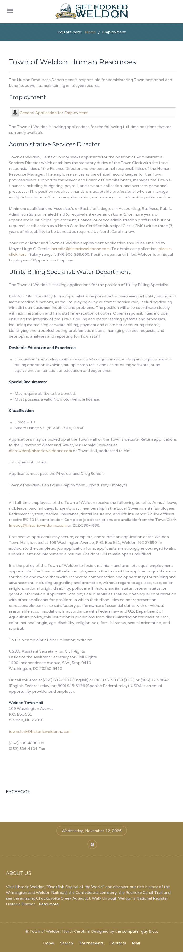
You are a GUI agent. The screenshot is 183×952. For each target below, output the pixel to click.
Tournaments (91, 943)
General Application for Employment (54, 112)
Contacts (118, 943)
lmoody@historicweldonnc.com (38, 525)
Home (48, 943)
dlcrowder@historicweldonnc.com (40, 450)
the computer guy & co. (136, 931)
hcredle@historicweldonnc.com (80, 248)
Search (66, 943)
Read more (49, 903)
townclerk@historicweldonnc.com (40, 731)
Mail (136, 943)
